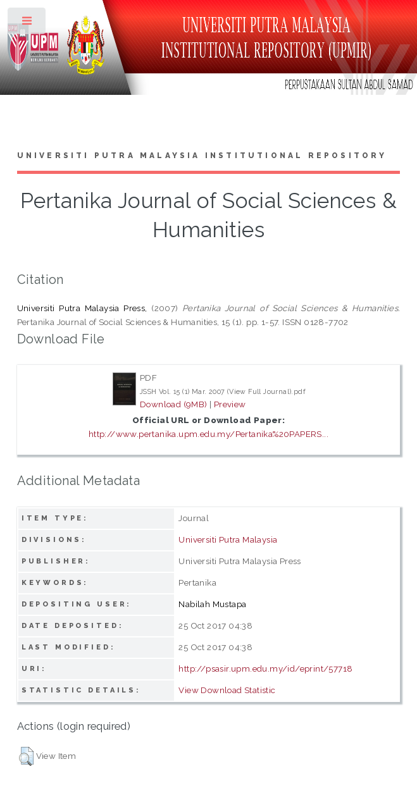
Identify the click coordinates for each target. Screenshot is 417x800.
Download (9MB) (174, 404)
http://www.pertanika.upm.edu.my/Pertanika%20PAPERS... (208, 434)
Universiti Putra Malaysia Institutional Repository (202, 155)
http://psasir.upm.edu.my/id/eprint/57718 (265, 668)
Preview (230, 404)
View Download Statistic (226, 690)
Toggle (27, 23)
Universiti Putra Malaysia (227, 539)
